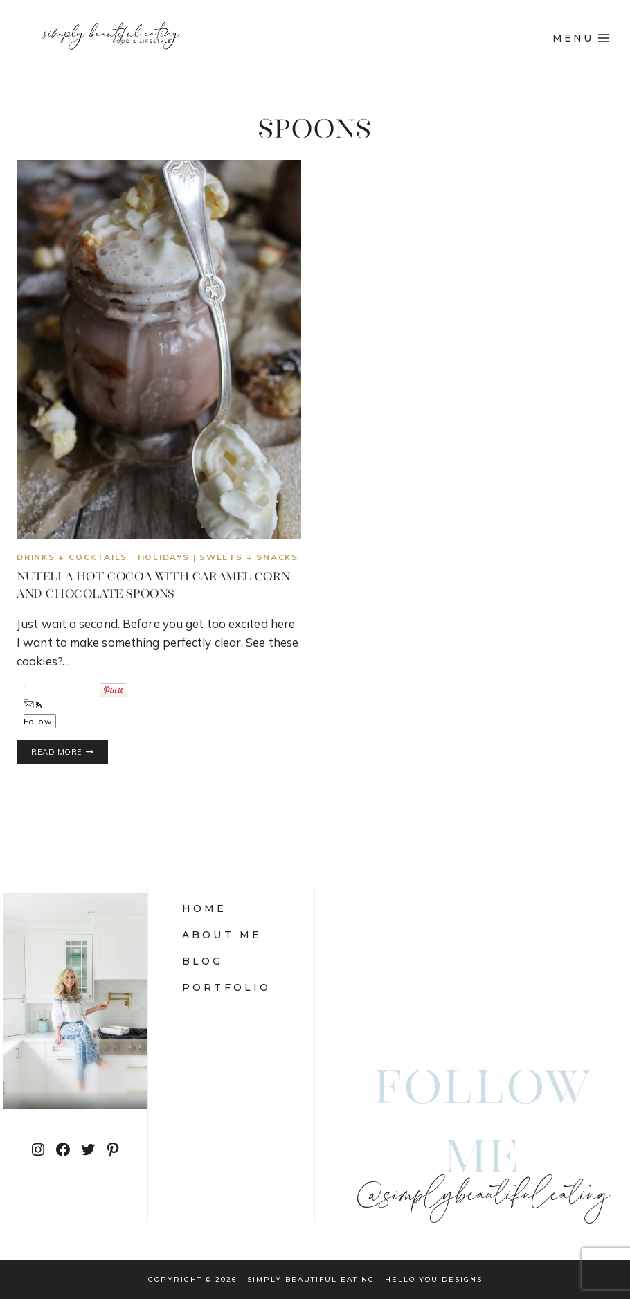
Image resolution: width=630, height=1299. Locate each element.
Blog (203, 961)
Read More (69, 752)
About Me (222, 935)
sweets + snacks (248, 557)
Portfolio (226, 987)
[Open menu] (581, 38)
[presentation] (159, 349)
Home (204, 908)
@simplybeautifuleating (482, 1196)
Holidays (164, 557)
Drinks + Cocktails (72, 557)
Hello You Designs (434, 1279)
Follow (37, 713)
